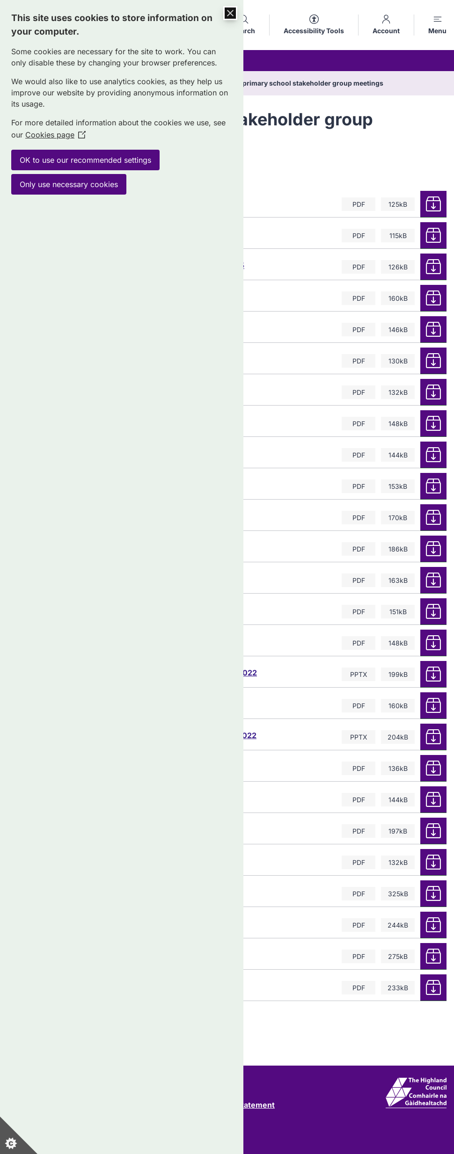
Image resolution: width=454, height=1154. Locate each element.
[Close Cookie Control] (230, 13)
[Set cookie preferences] (18, 1135)
